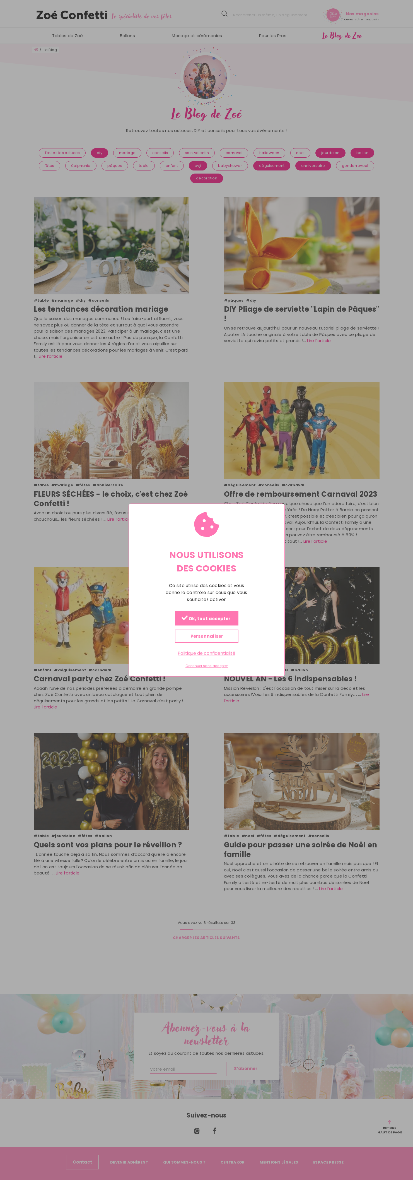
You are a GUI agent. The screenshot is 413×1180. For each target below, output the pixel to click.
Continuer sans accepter (206, 666)
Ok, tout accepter (205, 619)
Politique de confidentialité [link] (206, 653)
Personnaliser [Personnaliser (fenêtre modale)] (206, 636)
